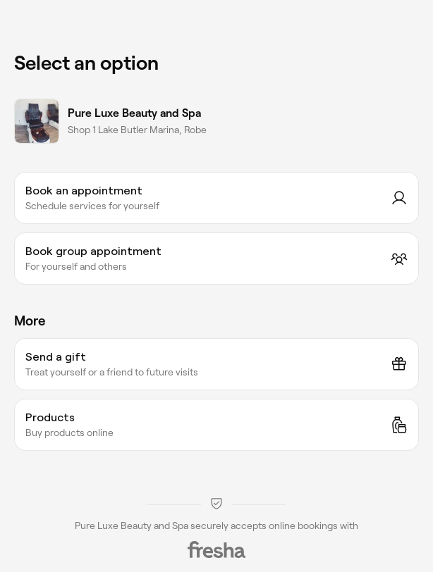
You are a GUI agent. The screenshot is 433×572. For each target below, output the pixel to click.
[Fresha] (216, 549)
